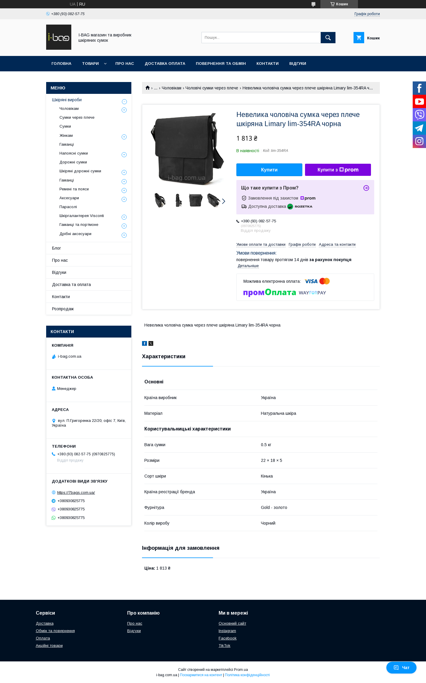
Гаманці (66, 144)
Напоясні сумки (73, 153)
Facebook (228, 638)
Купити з (337, 170)
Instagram (227, 631)
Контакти (267, 63)
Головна (61, 63)
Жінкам (66, 135)
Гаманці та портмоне (78, 224)
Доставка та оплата (71, 284)
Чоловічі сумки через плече (211, 88)
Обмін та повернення (55, 631)
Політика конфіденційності (247, 675)
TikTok (224, 645)
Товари (90, 63)
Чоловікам (171, 88)
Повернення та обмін (221, 63)
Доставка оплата (165, 63)
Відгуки (297, 63)
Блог (56, 248)
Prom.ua (241, 670)
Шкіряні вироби (67, 99)
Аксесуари (69, 198)
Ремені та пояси (74, 189)
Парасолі (68, 207)
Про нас (124, 63)
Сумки (65, 126)
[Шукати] (328, 37)
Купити (269, 169)
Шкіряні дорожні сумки (80, 171)
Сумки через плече (76, 117)
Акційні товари (49, 645)
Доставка (45, 623)
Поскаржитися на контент (201, 675)
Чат (401, 667)
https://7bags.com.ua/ (76, 492)
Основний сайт (232, 623)
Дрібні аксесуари (75, 234)
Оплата (43, 638)
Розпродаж (63, 308)
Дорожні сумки (73, 162)
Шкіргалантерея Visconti (81, 215)
